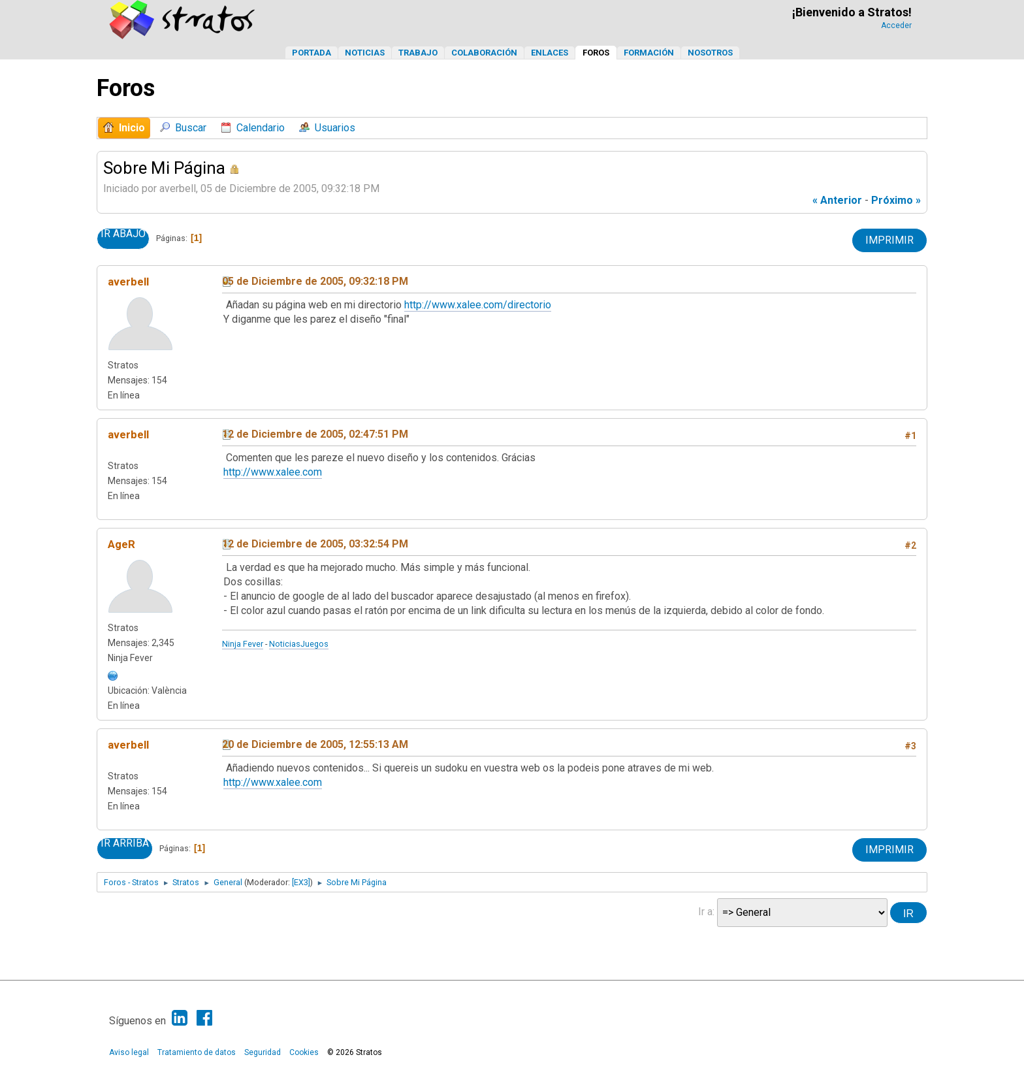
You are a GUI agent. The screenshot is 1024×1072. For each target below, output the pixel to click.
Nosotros (710, 52)
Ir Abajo (123, 234)
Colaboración (484, 52)
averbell (128, 281)
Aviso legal (129, 1052)
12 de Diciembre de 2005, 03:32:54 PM (315, 544)
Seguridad (262, 1052)
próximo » (896, 200)
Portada (311, 52)
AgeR (121, 544)
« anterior (837, 200)
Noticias (365, 52)
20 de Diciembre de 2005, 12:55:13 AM (315, 744)
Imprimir (889, 240)
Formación (649, 52)
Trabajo (418, 52)
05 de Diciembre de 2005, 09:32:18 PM (315, 281)
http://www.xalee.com (272, 472)
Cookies (304, 1052)
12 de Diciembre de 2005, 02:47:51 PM (315, 434)
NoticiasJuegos (298, 644)
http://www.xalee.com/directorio (477, 305)
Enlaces (549, 52)
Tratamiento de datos (196, 1052)
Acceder (896, 25)
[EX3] (301, 882)
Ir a (705, 911)
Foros (596, 52)
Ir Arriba (125, 843)
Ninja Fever (242, 644)
